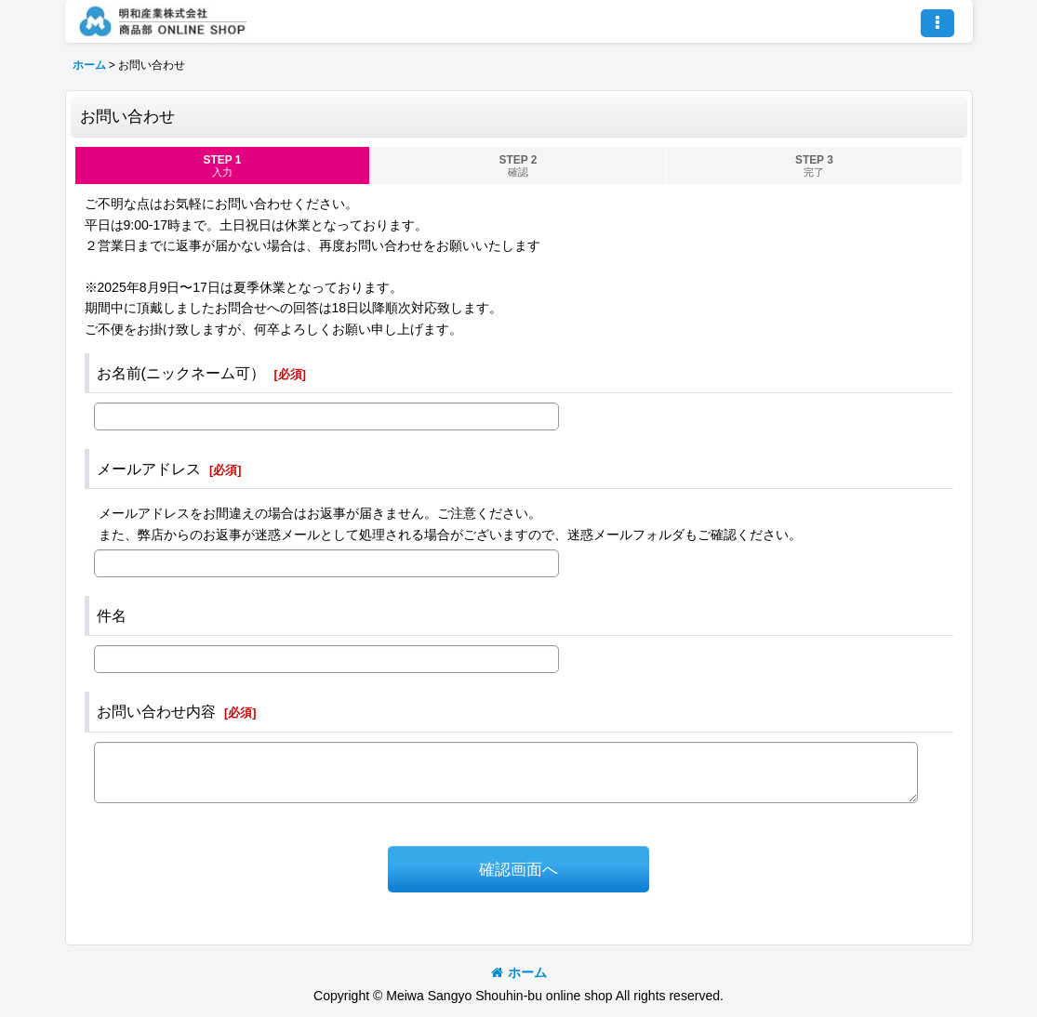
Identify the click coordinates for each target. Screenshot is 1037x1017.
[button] (937, 23)
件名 (111, 615)
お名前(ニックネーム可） (181, 372)
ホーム (519, 972)
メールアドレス (149, 468)
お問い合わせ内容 (156, 711)
